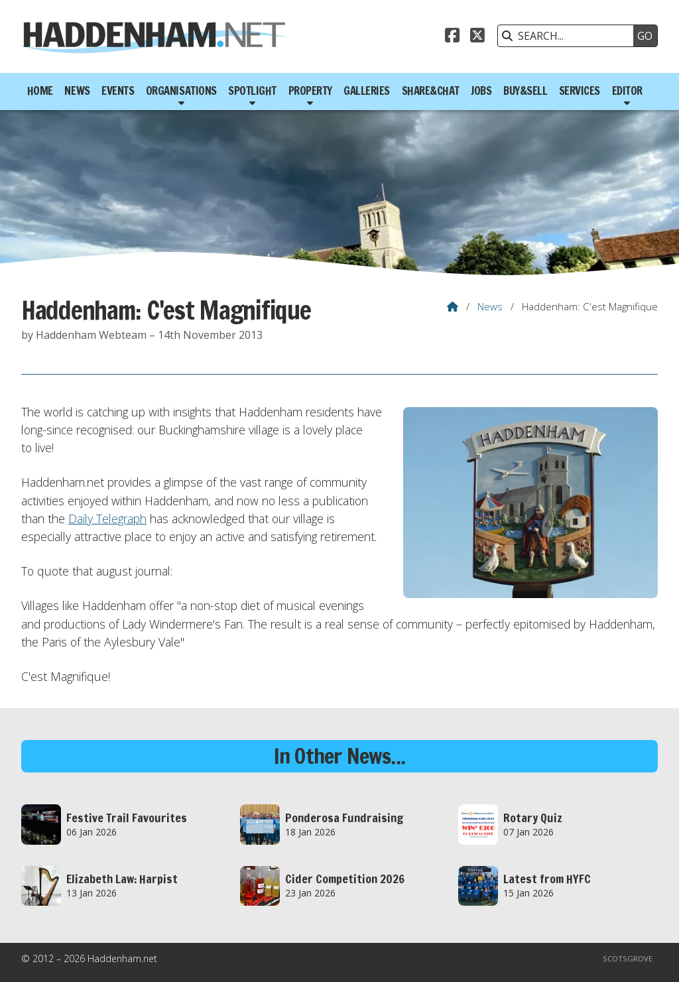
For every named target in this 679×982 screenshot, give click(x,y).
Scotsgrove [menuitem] (627, 958)
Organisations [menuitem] (181, 91)
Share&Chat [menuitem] (431, 91)
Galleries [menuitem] (366, 91)
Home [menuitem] (40, 91)
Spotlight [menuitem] (252, 91)
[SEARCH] (569, 35)
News (490, 306)
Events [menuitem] (117, 91)
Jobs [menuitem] (481, 91)
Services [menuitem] (579, 91)
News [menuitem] (77, 91)
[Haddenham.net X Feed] (477, 37)
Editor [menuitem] (627, 91)
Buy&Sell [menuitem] (525, 91)
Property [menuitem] (310, 91)
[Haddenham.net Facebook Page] (452, 37)
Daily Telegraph (107, 518)
